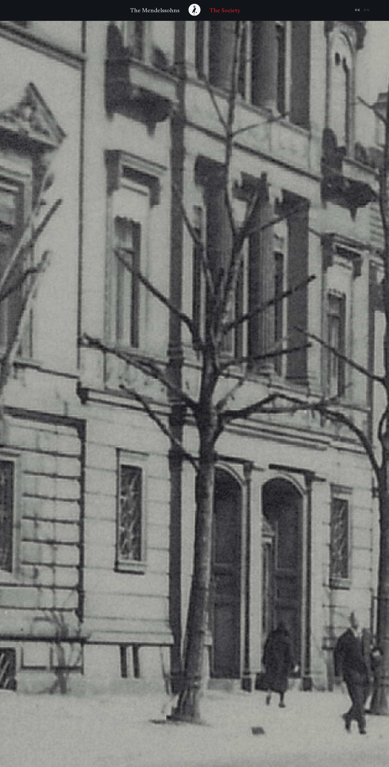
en (366, 10)
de (358, 10)
